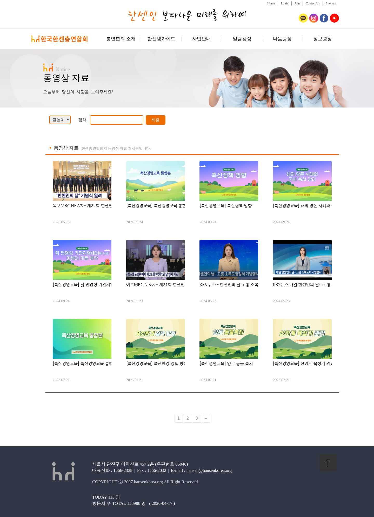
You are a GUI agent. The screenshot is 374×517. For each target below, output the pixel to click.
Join (297, 3)
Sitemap (331, 3)
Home (271, 3)
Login (285, 3)
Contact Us (313, 3)
